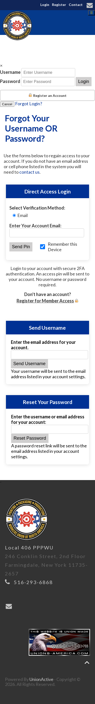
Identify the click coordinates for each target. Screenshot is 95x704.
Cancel (7, 104)
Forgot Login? (28, 103)
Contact (76, 4)
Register (59, 4)
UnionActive (41, 679)
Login (44, 4)
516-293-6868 (33, 582)
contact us (29, 172)
